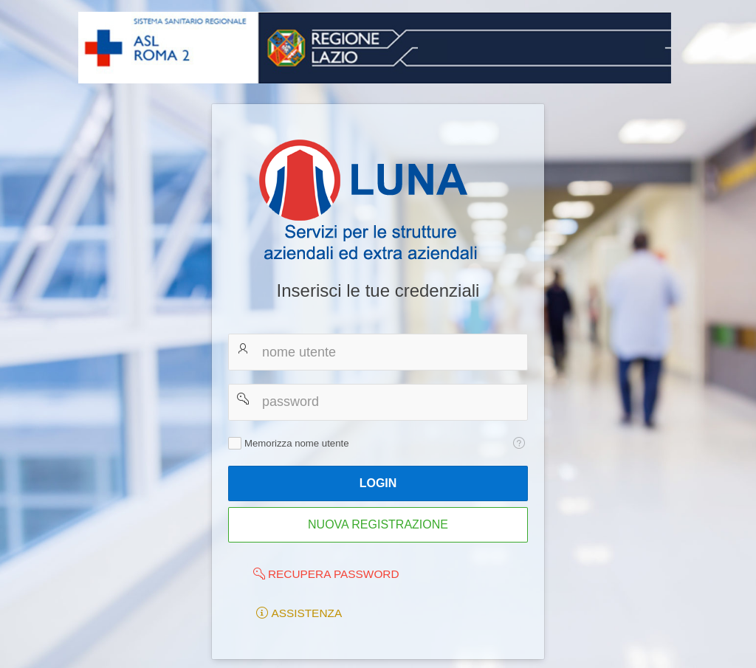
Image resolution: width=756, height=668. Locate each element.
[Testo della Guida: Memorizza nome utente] (518, 443)
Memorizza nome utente (296, 443)
